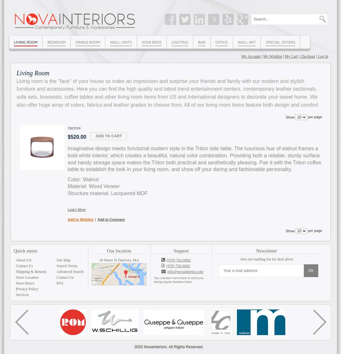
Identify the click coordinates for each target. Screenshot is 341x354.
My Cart (291, 56)
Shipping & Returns (31, 271)
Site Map (64, 260)
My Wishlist (272, 56)
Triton (74, 128)
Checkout (307, 56)
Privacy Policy (27, 289)
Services (22, 294)
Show (290, 117)
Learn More (77, 209)
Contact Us (24, 266)
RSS (60, 283)
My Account (251, 56)
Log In (323, 56)
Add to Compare (111, 219)
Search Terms (67, 266)
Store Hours (25, 283)
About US (23, 260)
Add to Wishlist (80, 219)
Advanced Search (70, 271)
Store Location (27, 277)
